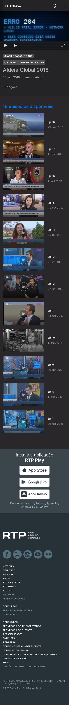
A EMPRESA (9, 642)
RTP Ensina (9, 586)
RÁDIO (6, 578)
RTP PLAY (8, 590)
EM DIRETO (9, 594)
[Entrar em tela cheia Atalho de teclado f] (63, 45)
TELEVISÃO (9, 574)
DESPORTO (9, 570)
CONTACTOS (10, 622)
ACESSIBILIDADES (12, 634)
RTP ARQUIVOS (11, 582)
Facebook (7, 554)
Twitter (17, 554)
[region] (34, 30)
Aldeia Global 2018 (26, 70)
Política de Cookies (42, 681)
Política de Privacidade (15, 681)
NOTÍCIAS (8, 566)
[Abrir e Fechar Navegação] (64, 6)
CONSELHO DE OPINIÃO (16, 650)
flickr (48, 554)
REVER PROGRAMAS (14, 598)
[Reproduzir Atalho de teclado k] (5, 45)
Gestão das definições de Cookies (24, 666)
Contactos (10, 614)
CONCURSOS (10, 606)
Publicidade (23, 683)
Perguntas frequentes (17, 610)
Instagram (27, 554)
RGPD (6, 662)
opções (10, 87)
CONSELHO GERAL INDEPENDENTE (22, 646)
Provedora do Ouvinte (17, 630)
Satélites (9, 638)
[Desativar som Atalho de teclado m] (14, 45)
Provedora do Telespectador (22, 626)
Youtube (38, 554)
